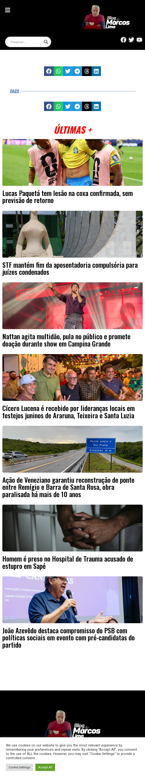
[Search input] (26, 42)
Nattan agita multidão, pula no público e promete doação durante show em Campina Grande (66, 339)
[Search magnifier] (46, 42)
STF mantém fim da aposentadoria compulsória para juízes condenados (70, 268)
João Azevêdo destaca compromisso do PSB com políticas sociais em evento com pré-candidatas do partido (68, 637)
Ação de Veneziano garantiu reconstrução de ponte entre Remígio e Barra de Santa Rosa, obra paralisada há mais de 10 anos (68, 487)
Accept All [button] (45, 767)
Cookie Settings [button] (19, 767)
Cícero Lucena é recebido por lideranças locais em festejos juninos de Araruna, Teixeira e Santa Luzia (68, 411)
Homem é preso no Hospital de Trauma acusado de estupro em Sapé (67, 562)
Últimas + (72, 129)
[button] (49, 71)
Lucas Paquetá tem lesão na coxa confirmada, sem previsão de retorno (67, 196)
